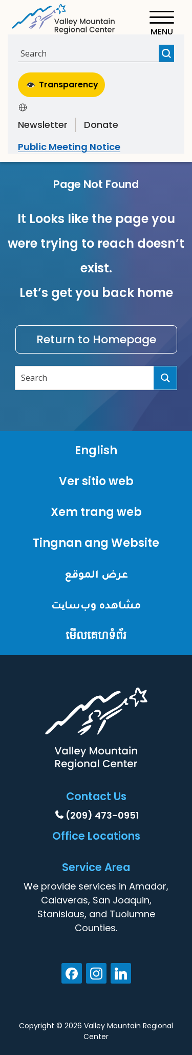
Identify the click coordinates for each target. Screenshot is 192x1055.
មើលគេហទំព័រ (96, 635)
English (96, 450)
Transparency (62, 84)
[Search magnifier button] (166, 53)
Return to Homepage (96, 339)
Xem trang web (96, 512)
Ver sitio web (96, 481)
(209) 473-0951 (102, 815)
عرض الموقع (96, 574)
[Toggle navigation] (161, 23)
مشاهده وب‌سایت (96, 605)
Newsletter (43, 124)
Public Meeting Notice (69, 146)
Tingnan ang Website (96, 543)
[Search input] (89, 53)
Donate (101, 124)
